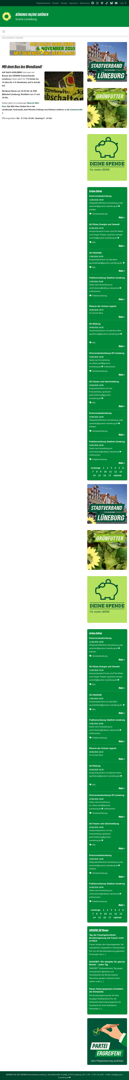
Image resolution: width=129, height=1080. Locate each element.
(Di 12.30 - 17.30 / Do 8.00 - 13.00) (96, 1074)
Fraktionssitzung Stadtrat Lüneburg (107, 277)
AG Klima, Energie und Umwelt (104, 224)
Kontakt (56, 3)
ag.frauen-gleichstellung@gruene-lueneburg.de (100, 394)
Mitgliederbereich (43, 3)
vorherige (95, 467)
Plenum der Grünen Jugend (102, 305)
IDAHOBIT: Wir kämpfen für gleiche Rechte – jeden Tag (107, 962)
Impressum (73, 3)
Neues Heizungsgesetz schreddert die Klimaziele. (106, 989)
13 (121, 471)
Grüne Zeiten (96, 191)
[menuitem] (43, 3)
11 (110, 471)
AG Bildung (94, 323)
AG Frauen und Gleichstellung (104, 381)
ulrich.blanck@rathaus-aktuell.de (104, 287)
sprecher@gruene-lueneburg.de (103, 206)
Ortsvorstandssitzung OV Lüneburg (106, 352)
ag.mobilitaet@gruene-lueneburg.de (105, 262)
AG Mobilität (95, 252)
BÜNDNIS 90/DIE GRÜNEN (33, 14)
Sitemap (64, 3)
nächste (117, 474)
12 (115, 471)
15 (99, 474)
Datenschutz (85, 3)
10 (105, 471)
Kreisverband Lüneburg (12, 38)
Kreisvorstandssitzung (100, 195)
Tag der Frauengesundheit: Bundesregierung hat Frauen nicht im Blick (106, 936)
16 (104, 474)
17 (110, 474)
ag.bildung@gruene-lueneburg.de (104, 333)
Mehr (121, 217)
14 (94, 474)
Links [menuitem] (122, 3)
